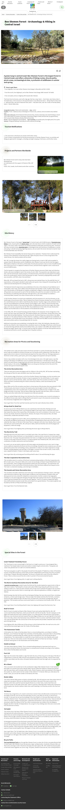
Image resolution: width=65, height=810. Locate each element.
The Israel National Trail (11, 742)
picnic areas (25, 244)
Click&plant (60, 2)
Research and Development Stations (25, 768)
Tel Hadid (24, 364)
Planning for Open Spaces (17, 775)
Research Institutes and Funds (26, 778)
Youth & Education (10, 2)
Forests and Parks (40, 2)
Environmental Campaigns (17, 764)
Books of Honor (49, 2)
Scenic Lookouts (19, 2)
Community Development (36, 766)
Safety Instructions (5, 774)
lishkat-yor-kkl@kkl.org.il (7, 800)
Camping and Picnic (30, 2)
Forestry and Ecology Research (26, 764)
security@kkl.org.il (6, 805)
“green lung (25, 242)
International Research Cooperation (25, 774)
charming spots (23, 247)
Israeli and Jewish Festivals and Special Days (37, 771)
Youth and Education (37, 763)
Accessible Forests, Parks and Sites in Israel (6, 764)
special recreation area (11, 585)
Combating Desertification (17, 771)
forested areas (56, 242)
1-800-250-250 (5, 793)
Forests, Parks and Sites (6, 767)
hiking (6, 244)
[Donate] (58, 664)
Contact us (32, 11)
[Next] (35, 224)
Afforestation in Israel (17, 768)
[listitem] (32, 196)
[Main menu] (3, 7)
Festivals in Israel (4, 771)
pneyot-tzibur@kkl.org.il (7, 795)
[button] (50, 660)
